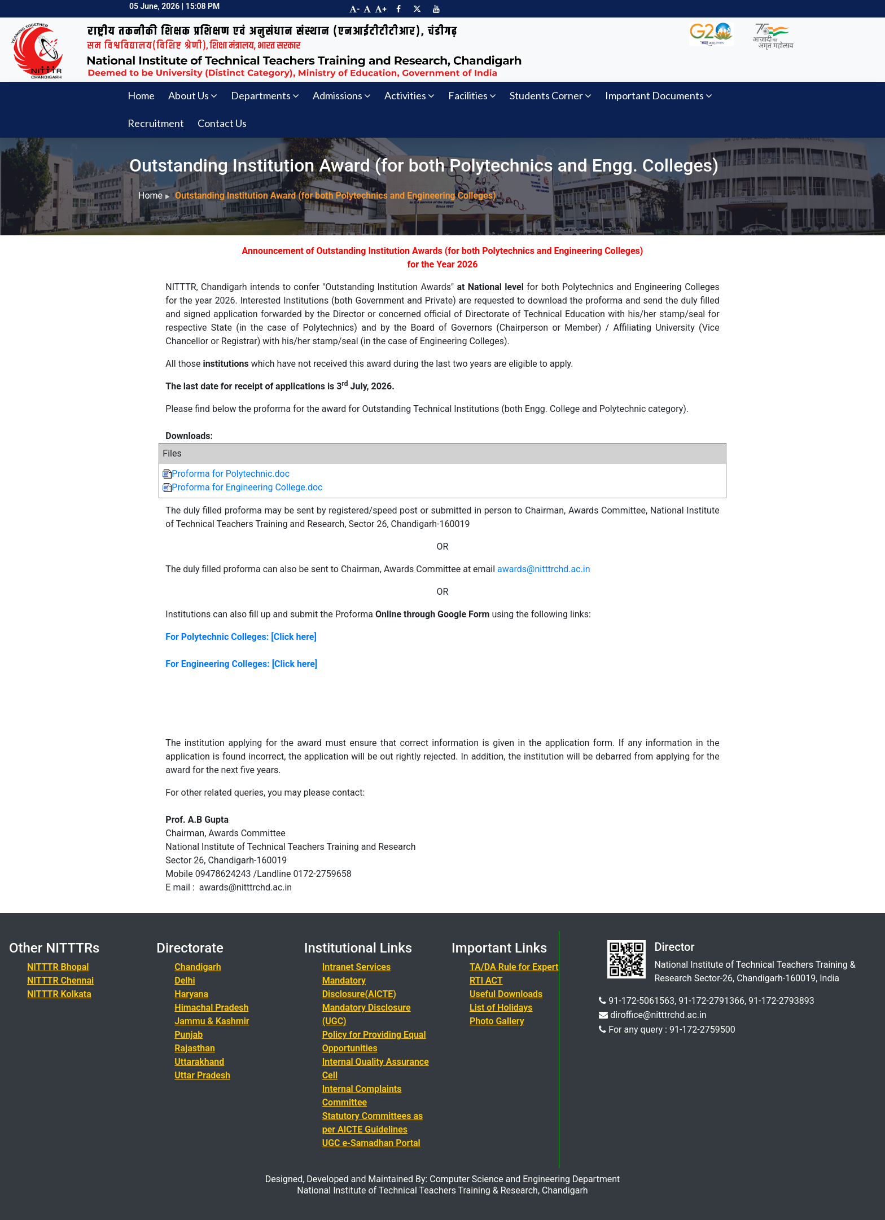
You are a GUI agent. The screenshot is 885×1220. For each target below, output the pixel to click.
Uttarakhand (199, 1061)
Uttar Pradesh (202, 1075)
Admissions (342, 95)
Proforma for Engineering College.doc (242, 487)
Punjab (188, 1034)
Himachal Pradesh (211, 1007)
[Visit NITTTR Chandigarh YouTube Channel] (436, 9)
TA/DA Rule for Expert (514, 967)
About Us (192, 95)
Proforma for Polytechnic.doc (226, 473)
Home (141, 95)
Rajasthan (194, 1048)
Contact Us (222, 123)
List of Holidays (501, 1007)
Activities (409, 95)
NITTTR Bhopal (58, 967)
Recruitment (156, 123)
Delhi (184, 980)
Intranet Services (356, 967)
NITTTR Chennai (60, 980)
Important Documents (658, 95)
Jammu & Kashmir (211, 1021)
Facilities (472, 95)
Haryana (191, 994)
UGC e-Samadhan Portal (371, 1143)
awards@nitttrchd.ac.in (543, 569)
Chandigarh (197, 967)
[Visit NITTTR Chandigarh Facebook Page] (398, 9)
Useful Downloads (506, 994)
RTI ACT (486, 980)
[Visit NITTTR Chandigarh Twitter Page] (417, 9)
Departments (265, 95)
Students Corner (551, 95)
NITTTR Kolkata (59, 994)
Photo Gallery (497, 1021)
